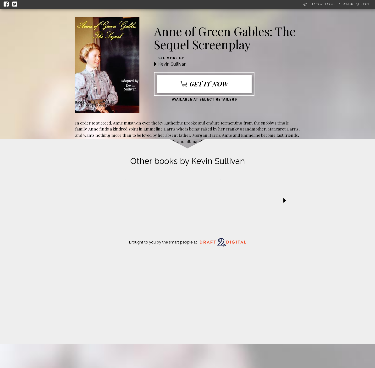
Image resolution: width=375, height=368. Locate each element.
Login (362, 4)
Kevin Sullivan (172, 64)
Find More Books (319, 4)
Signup (345, 4)
